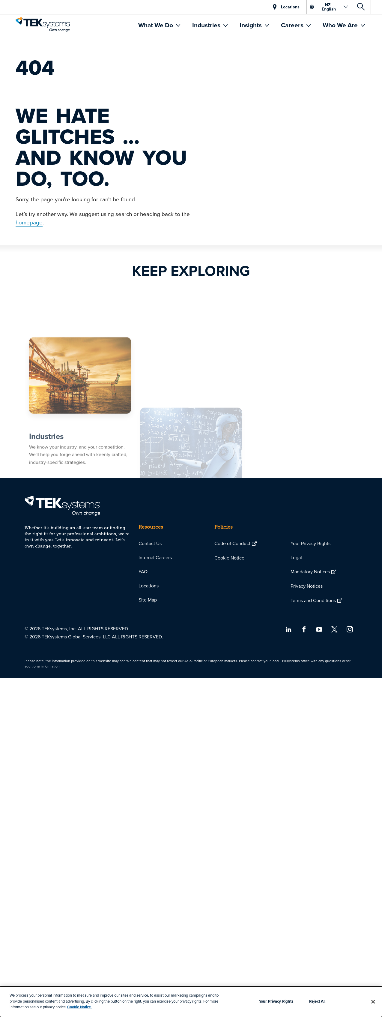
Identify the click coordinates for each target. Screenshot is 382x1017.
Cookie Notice (229, 557)
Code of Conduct (232, 543)
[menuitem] (159, 25)
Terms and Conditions (313, 600)
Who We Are (341, 25)
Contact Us (150, 543)
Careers (293, 25)
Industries (207, 25)
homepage (29, 222)
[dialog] (191, 1001)
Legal (296, 557)
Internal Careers (155, 557)
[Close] (373, 1001)
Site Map (148, 599)
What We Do (156, 25)
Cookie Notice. (79, 1007)
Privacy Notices (307, 586)
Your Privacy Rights (310, 543)
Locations (149, 585)
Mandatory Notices (310, 571)
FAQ (143, 571)
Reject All (317, 1001)
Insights (251, 25)
